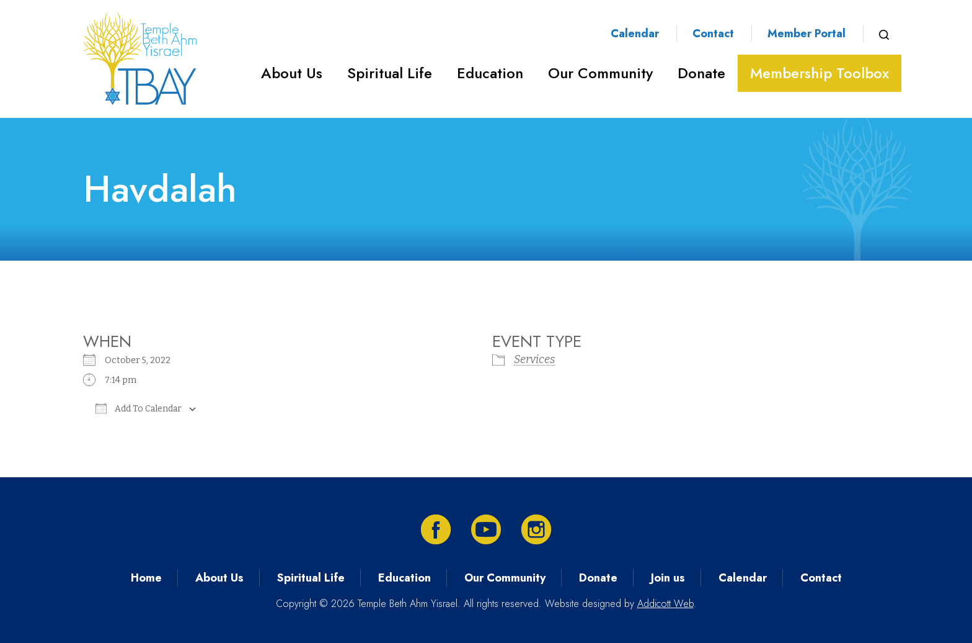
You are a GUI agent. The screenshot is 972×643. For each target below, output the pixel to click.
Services (534, 359)
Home (146, 578)
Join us (668, 578)
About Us (291, 73)
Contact (713, 33)
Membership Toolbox (819, 73)
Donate (701, 73)
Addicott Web (665, 603)
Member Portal (806, 33)
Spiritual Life (389, 73)
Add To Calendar (138, 408)
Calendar (635, 33)
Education (490, 73)
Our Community (600, 73)
